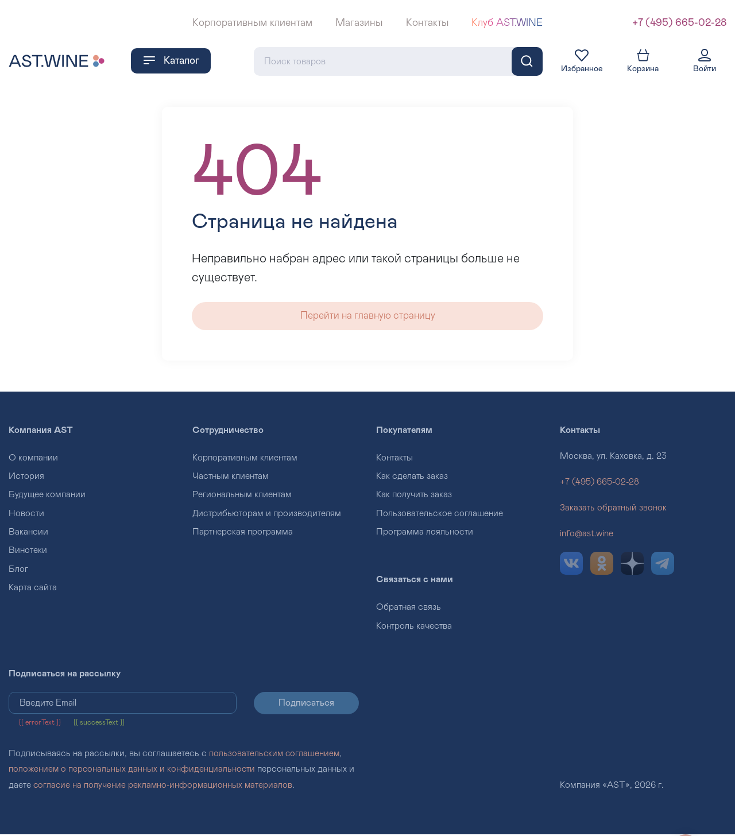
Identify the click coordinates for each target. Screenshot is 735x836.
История (26, 477)
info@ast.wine (587, 535)
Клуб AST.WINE (507, 23)
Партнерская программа (242, 533)
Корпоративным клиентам (252, 23)
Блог (18, 570)
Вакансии (28, 533)
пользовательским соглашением (275, 755)
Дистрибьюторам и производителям (266, 515)
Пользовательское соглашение (439, 515)
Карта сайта (33, 589)
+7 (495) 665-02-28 (679, 23)
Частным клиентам (230, 477)
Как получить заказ (414, 496)
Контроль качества (414, 627)
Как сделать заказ (412, 477)
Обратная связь (408, 609)
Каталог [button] (170, 60)
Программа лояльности (424, 533)
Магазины (358, 23)
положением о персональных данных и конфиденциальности (133, 771)
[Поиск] (527, 61)
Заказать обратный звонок (613, 509)
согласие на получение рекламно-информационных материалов (164, 786)
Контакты (427, 23)
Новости (26, 515)
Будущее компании (47, 496)
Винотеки (28, 552)
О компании (33, 459)
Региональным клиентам (242, 496)
